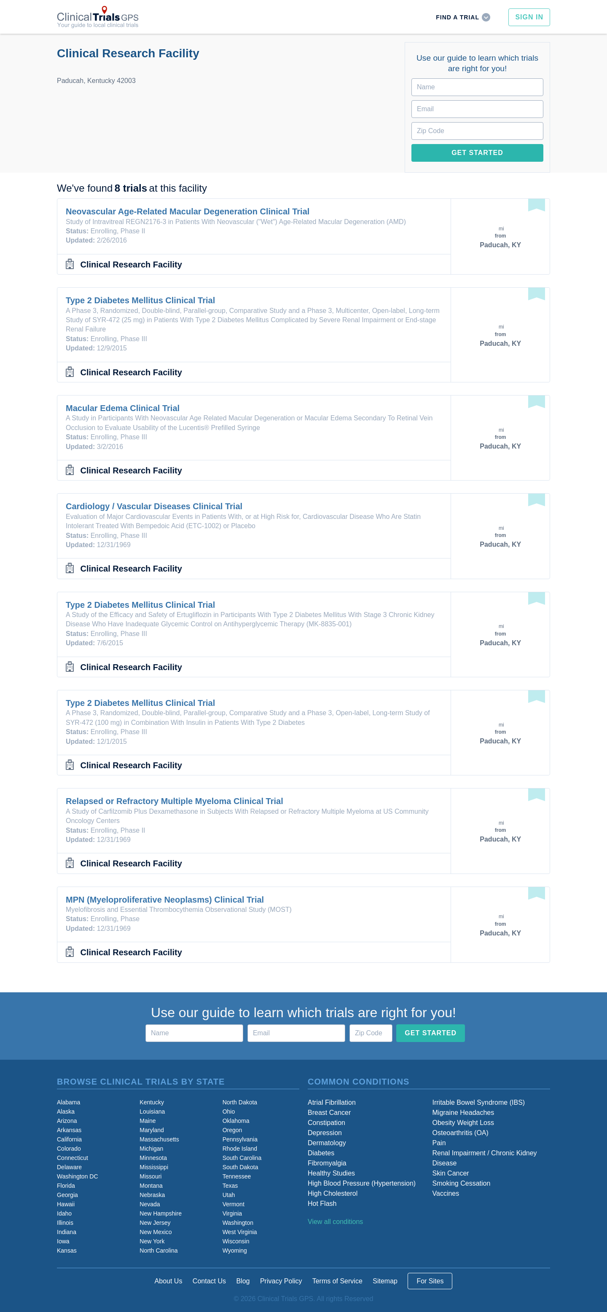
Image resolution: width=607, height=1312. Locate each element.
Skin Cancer (450, 1173)
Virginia (232, 1213)
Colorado (69, 1148)
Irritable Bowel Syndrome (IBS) (478, 1102)
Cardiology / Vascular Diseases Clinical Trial (154, 506)
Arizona (67, 1120)
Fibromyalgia (327, 1163)
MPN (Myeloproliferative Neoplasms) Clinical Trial (165, 899)
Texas (230, 1185)
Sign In (529, 17)
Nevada (150, 1204)
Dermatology (327, 1142)
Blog (243, 1281)
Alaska (66, 1111)
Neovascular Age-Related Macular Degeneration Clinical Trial (187, 211)
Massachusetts (159, 1139)
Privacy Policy (281, 1281)
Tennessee (237, 1176)
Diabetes (321, 1153)
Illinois (65, 1222)
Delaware (69, 1167)
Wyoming (235, 1250)
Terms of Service (337, 1281)
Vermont (233, 1204)
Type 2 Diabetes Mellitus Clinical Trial (140, 300)
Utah (229, 1195)
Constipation (326, 1122)
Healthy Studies (331, 1173)
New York (152, 1241)
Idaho (64, 1213)
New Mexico (156, 1232)
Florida (66, 1185)
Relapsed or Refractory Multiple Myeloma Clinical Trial (174, 801)
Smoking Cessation (461, 1183)
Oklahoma (236, 1120)
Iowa (63, 1241)
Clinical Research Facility (131, 264)
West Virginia (240, 1232)
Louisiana (152, 1111)
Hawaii (66, 1204)
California (69, 1139)
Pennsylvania (240, 1139)
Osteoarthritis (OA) (460, 1132)
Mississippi (154, 1167)
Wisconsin (236, 1241)
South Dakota (240, 1167)
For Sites (429, 1281)
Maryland (152, 1130)
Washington (238, 1222)
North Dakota (240, 1102)
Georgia (67, 1195)
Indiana (66, 1232)
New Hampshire (161, 1213)
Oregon (232, 1130)
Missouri (150, 1176)
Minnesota (153, 1157)
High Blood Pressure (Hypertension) (362, 1183)
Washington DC (77, 1176)
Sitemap (385, 1281)
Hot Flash (322, 1203)
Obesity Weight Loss (463, 1122)
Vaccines (445, 1193)
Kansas (67, 1250)
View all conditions (335, 1221)
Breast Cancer (329, 1112)
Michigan (151, 1148)
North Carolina (158, 1250)
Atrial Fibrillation (332, 1102)
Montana (151, 1185)
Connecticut (72, 1157)
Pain (439, 1142)
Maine (148, 1120)
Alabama (68, 1102)
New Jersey (155, 1222)
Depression (325, 1132)
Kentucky (152, 1102)
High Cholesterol (332, 1193)
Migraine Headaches (463, 1112)
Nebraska (152, 1195)
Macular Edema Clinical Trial (123, 408)
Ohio (229, 1111)
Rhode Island (240, 1148)
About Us (169, 1281)
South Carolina (242, 1157)
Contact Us (209, 1281)
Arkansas (69, 1130)
